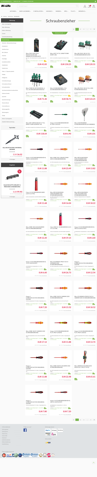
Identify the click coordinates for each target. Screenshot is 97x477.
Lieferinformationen (6, 440)
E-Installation (38, 12)
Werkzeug (82, 12)
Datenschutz (4, 434)
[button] (94, 29)
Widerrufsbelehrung (6, 442)
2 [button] (80, 29)
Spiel (66, 12)
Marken (59, 12)
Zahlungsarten (5, 432)
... (87, 30)
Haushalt (49, 12)
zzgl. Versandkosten (18, 156)
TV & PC (73, 12)
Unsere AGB (4, 436)
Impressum (4, 438)
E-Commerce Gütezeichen (27, 1)
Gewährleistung (5, 444)
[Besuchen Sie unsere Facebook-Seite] (25, 430)
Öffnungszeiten (5, 430)
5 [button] (90, 29)
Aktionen (13, 12)
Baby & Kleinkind (25, 12)
